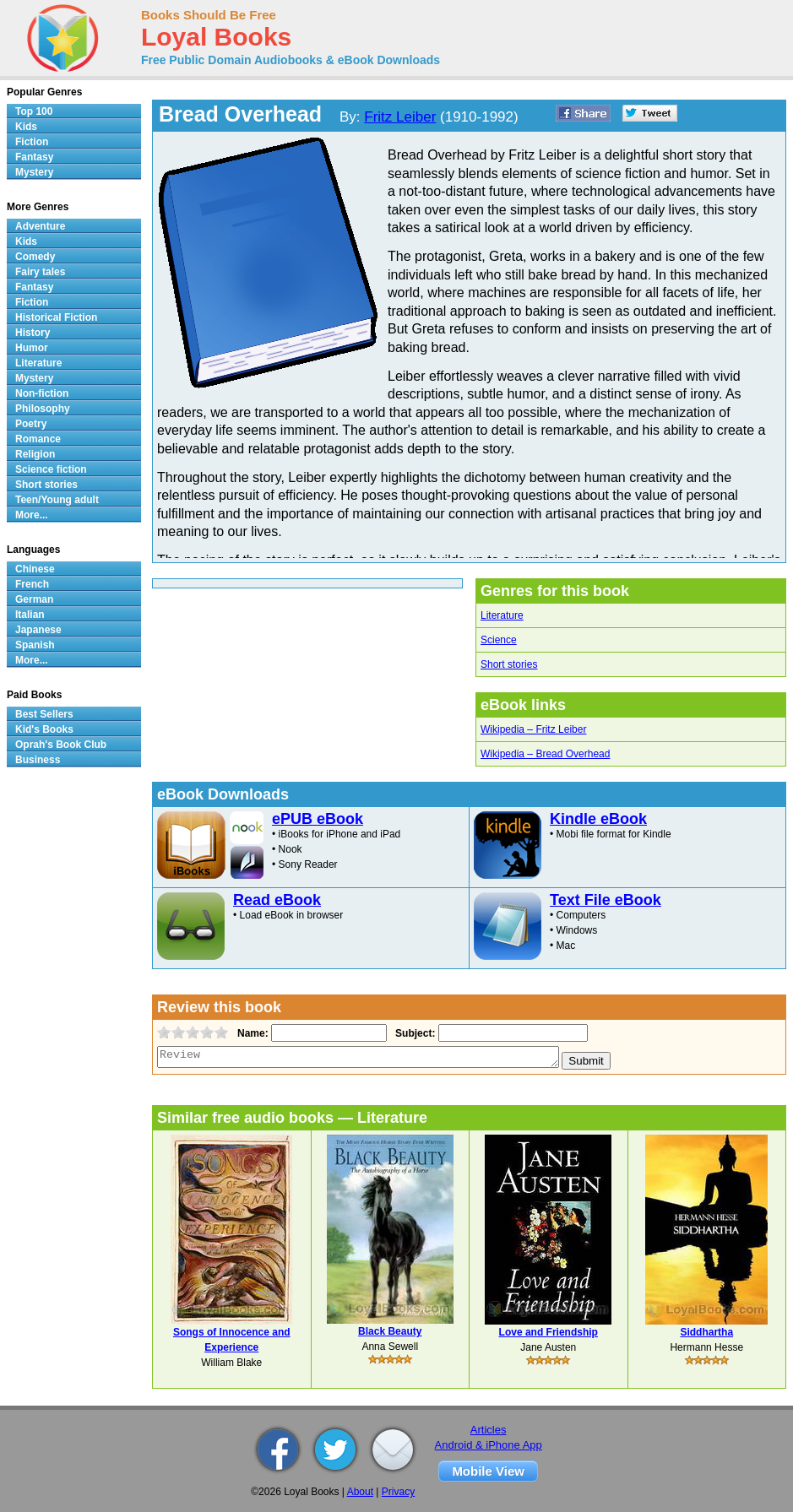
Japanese (38, 630)
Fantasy (34, 157)
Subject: (413, 1033)
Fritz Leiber (400, 117)
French (32, 584)
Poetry (30, 424)
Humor (31, 348)
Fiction (31, 142)
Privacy (398, 1492)
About (360, 1492)
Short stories (509, 664)
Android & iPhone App (488, 1445)
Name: (251, 1033)
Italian (30, 615)
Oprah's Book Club (60, 745)
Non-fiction (41, 393)
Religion (35, 454)
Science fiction (51, 469)
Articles (488, 1429)
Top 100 (33, 111)
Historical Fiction (56, 317)
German (34, 599)
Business (37, 760)
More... (31, 515)
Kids (26, 127)
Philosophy (42, 409)
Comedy (35, 257)
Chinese (35, 569)
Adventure (40, 226)
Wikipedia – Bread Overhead (545, 754)
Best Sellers (44, 714)
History (32, 333)
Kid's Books (44, 729)
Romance (38, 439)
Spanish (35, 645)
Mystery (34, 172)
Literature (502, 615)
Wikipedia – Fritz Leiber (533, 729)
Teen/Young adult (57, 500)
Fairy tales (40, 272)
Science (499, 640)
